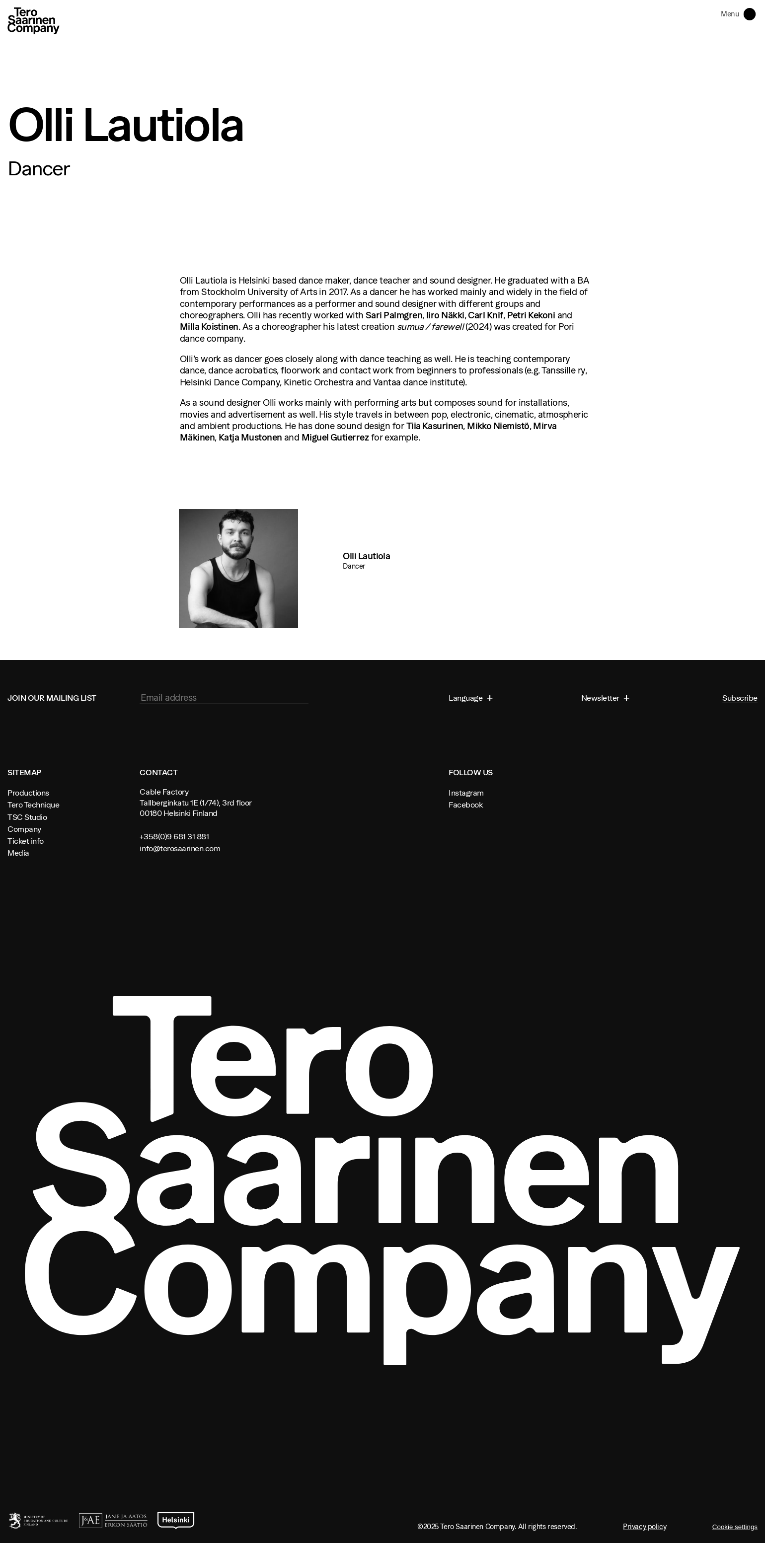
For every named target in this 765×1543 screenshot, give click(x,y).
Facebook (466, 804)
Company (24, 828)
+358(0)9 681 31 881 (174, 836)
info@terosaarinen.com (180, 848)
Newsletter (601, 697)
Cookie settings (735, 1527)
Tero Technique (33, 804)
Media (18, 852)
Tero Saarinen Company (33, 20)
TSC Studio (27, 816)
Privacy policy (644, 1527)
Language (466, 697)
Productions (28, 792)
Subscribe (740, 698)
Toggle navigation (751, 13)
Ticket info (25, 840)
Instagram (466, 792)
